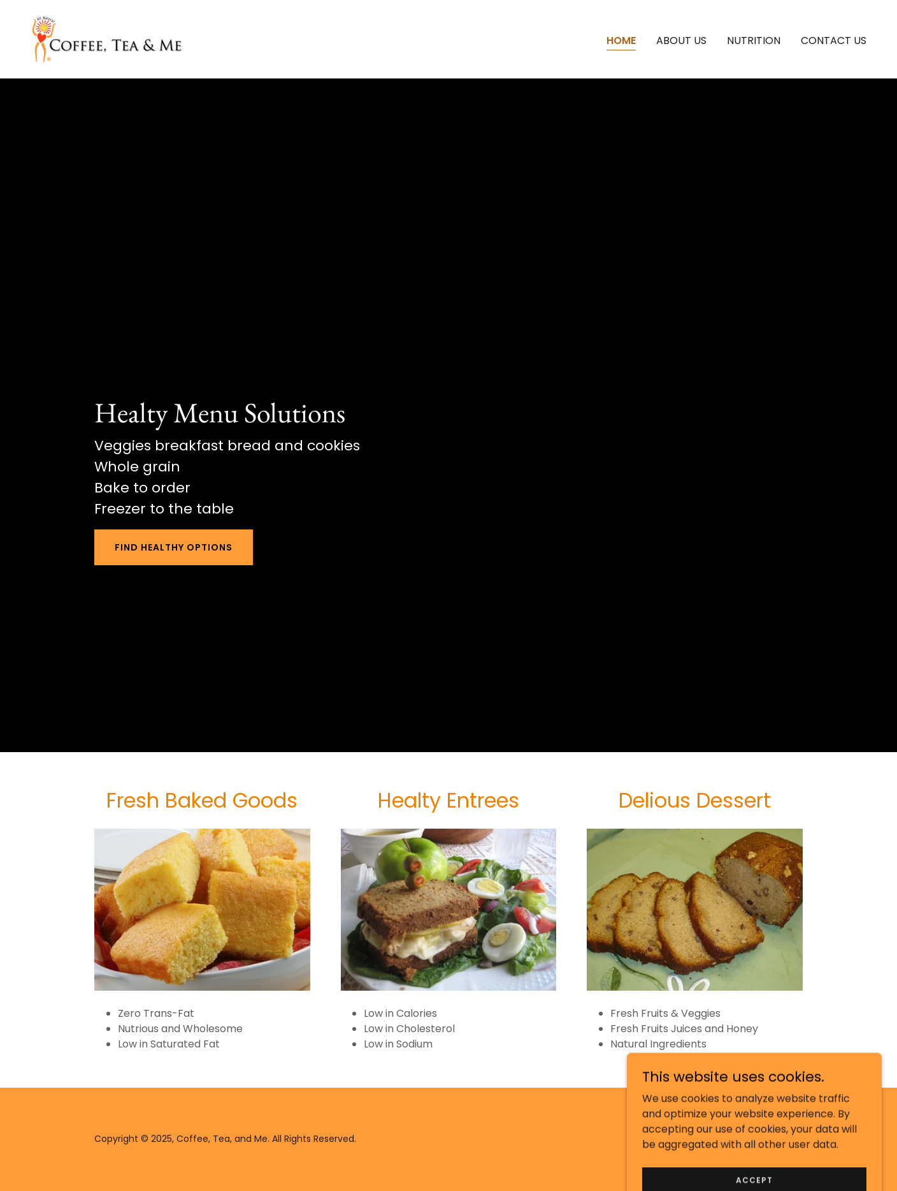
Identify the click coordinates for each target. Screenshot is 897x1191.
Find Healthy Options (174, 547)
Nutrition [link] (753, 40)
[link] (106, 38)
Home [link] (621, 40)
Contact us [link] (833, 40)
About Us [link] (681, 40)
